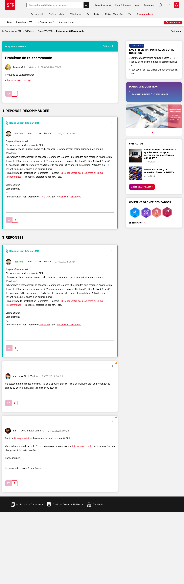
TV (129, 14)
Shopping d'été (145, 14)
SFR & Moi (44, 196)
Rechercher (86, 5)
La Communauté (45, 22)
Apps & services (103, 5)
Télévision (29, 31)
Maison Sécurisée (114, 14)
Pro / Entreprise (123, 5)
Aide (137, 5)
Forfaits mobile (56, 14)
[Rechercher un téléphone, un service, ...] (55, 5)
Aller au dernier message (18, 80)
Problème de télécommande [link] (70, 31)
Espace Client (176, 5)
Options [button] (175, 31)
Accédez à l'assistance (69, 196)
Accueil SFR (10, 5)
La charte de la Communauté (29, 504)
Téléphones (75, 14)
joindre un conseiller (83, 446)
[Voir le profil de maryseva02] (19, 376)
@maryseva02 (21, 438)
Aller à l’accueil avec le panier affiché (160, 5)
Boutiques (149, 5)
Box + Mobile (93, 14)
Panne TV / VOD (45, 31)
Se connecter (173, 22)
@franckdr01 (21, 141)
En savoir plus (135, 223)
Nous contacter (66, 22)
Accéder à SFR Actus (142, 187)
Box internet (37, 14)
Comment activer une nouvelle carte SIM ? (153, 58)
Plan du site (98, 504)
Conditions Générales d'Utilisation (68, 504)
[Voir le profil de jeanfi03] (18, 133)
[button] (8, 94)
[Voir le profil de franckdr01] (19, 67)
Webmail (168, 5)
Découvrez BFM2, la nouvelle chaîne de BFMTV (159, 171)
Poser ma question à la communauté (150, 94)
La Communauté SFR (12, 31)
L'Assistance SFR (24, 22)
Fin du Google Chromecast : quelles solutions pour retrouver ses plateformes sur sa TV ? (160, 153)
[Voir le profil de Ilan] (15, 430)
